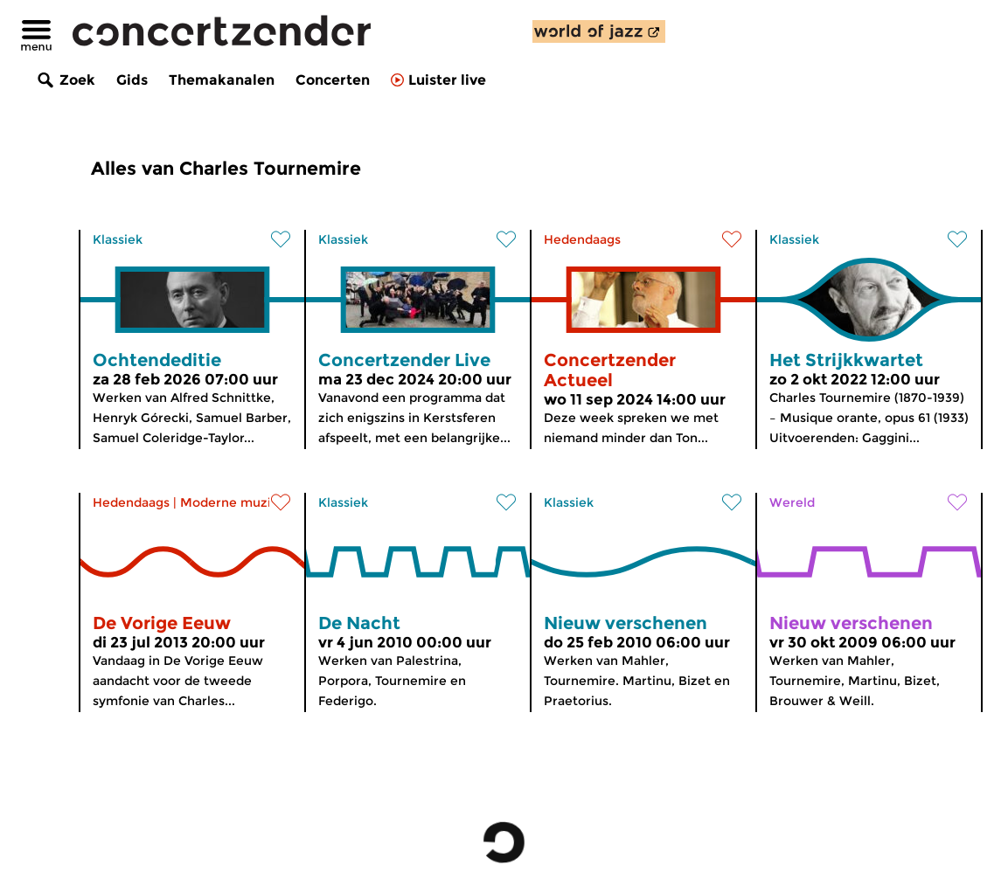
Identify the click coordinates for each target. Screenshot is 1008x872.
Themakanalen (222, 80)
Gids (132, 80)
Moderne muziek (233, 502)
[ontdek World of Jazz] (598, 31)
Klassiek (118, 239)
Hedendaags (582, 239)
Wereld (792, 502)
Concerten (332, 80)
